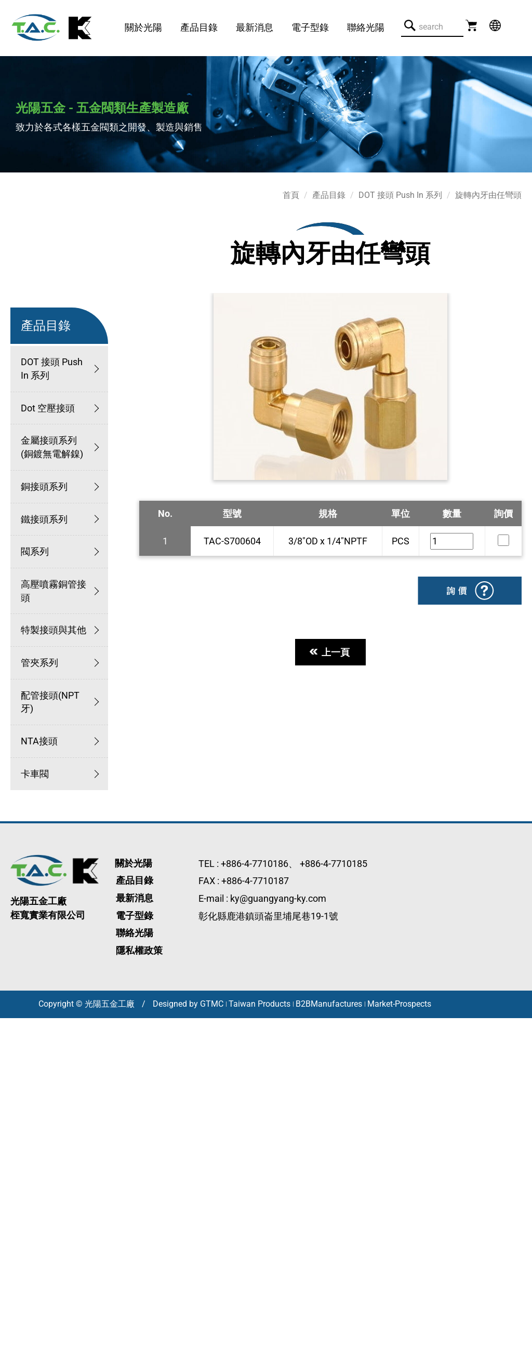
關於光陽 (143, 27)
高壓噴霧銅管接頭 (53, 591)
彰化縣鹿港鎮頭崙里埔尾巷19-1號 (268, 916)
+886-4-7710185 (333, 863)
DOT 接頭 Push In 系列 (52, 368)
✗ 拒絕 (13, 1064)
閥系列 (35, 551)
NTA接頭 (39, 741)
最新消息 (254, 27)
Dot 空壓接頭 (48, 408)
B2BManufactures (329, 1004)
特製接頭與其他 (53, 629)
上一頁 (330, 652)
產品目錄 (199, 27)
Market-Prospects (399, 1004)
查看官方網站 (65, 1144)
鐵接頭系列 (44, 519)
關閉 (9, 1024)
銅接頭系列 (44, 486)
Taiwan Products (259, 1004)
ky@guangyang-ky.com (278, 898)
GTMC (211, 1004)
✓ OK (213, 1355)
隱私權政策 (139, 950)
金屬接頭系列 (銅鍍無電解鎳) (52, 447)
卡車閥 (35, 773)
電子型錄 (310, 27)
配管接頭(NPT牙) (50, 702)
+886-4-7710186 (254, 863)
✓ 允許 (13, 1051)
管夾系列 (39, 662)
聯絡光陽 (365, 27)
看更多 (18, 1144)
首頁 (291, 195)
